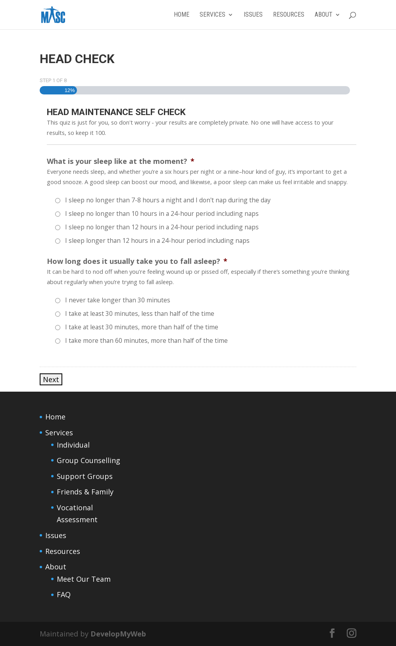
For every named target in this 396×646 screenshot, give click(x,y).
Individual (73, 445)
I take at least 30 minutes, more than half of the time (141, 327)
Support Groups (85, 476)
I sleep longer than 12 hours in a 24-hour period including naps (157, 240)
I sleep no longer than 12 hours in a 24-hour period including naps (162, 227)
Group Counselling (88, 460)
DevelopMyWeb (118, 633)
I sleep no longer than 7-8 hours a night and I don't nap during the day (168, 200)
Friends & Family (85, 491)
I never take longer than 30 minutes (117, 300)
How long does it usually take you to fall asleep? (137, 261)
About (324, 15)
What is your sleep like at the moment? (120, 161)
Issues (253, 15)
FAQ (64, 594)
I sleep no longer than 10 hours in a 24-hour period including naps (162, 213)
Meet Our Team (84, 579)
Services (212, 15)
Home (181, 15)
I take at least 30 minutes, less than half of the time (139, 313)
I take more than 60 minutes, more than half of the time (146, 340)
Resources (288, 15)
